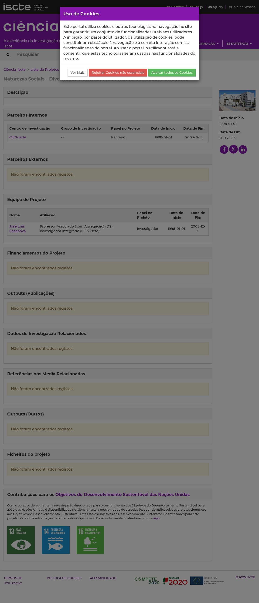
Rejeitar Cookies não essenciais (118, 72)
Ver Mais (78, 72)
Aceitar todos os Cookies (172, 72)
